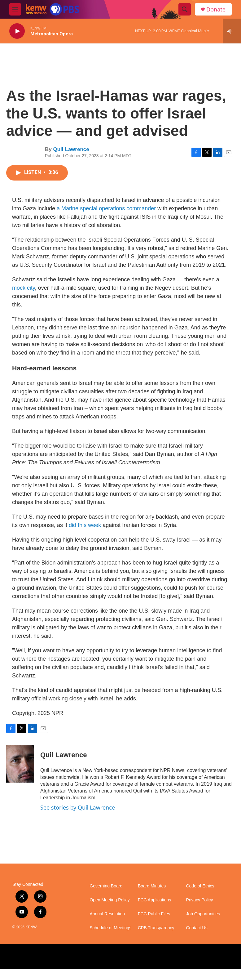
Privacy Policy (199, 900)
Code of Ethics (200, 886)
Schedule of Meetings (110, 928)
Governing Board (106, 886)
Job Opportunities (203, 914)
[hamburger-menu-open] (15, 9)
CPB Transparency (156, 928)
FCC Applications (154, 900)
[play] (17, 31)
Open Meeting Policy (109, 900)
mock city (23, 288)
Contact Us (196, 928)
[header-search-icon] (184, 9)
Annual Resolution (107, 914)
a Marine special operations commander (107, 208)
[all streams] (232, 31)
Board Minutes (152, 886)
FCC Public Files (154, 914)
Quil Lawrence (71, 149)
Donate (216, 9)
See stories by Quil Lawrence (77, 807)
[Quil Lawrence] (20, 764)
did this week (85, 525)
